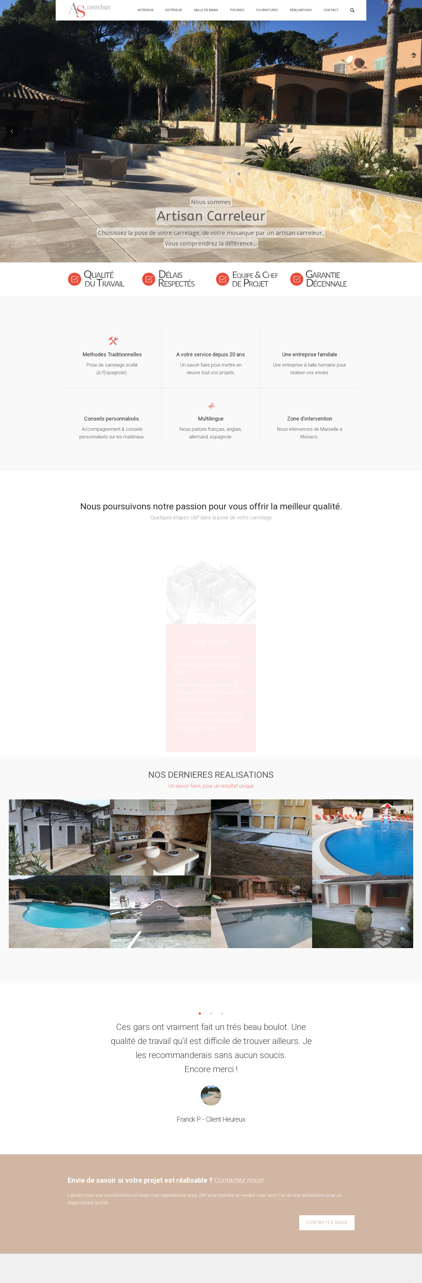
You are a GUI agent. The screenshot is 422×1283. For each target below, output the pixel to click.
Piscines (237, 10)
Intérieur (145, 10)
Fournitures (267, 10)
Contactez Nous (192, 1262)
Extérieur (173, 10)
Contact (331, 10)
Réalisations (301, 10)
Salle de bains (206, 10)
